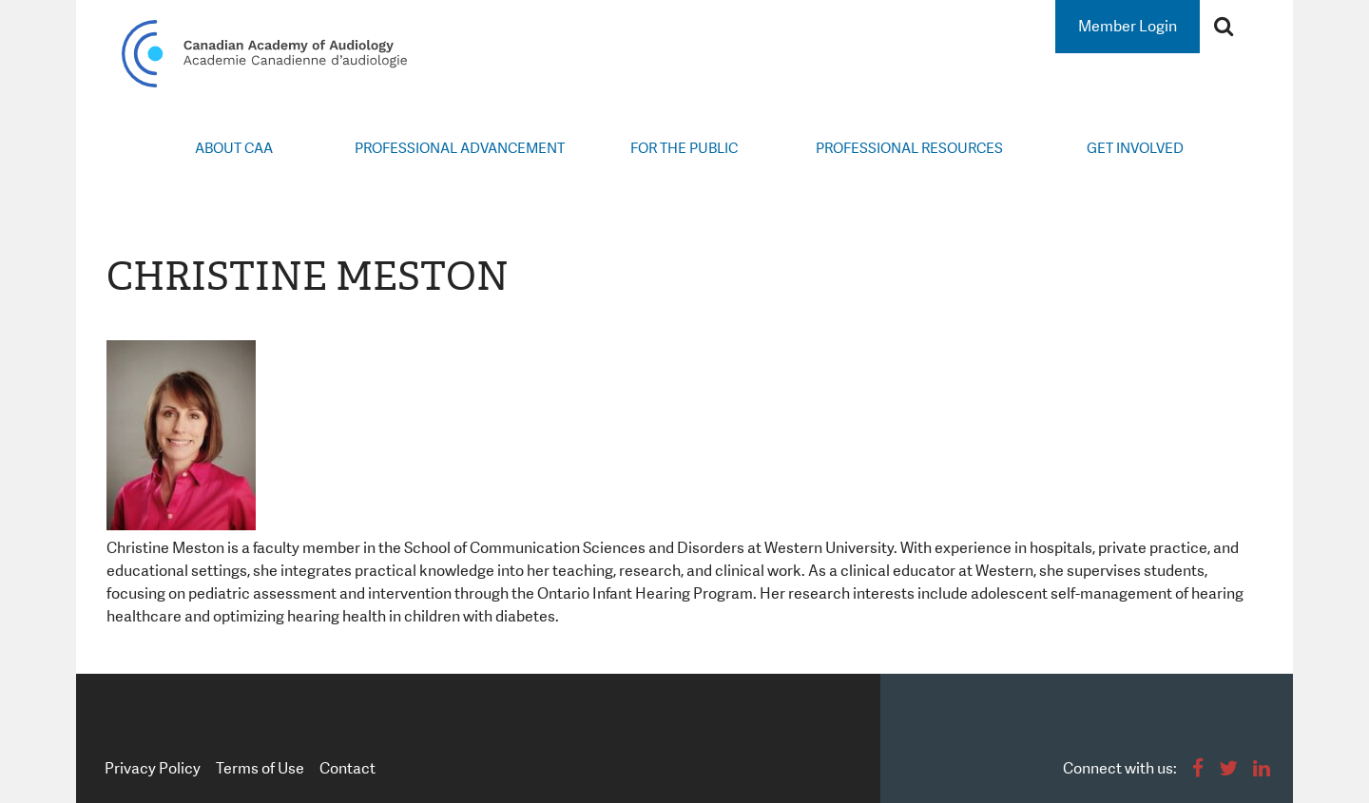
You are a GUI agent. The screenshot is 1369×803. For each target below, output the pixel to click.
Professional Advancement (460, 148)
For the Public (684, 148)
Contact (347, 768)
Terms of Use (260, 768)
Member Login (1127, 26)
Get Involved (1135, 148)
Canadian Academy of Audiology (264, 53)
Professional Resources (909, 148)
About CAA (234, 148)
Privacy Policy (153, 768)
